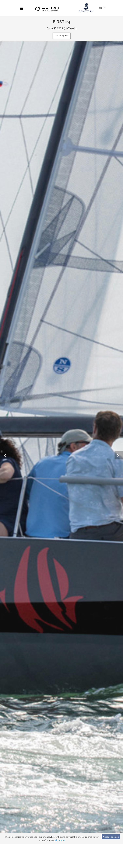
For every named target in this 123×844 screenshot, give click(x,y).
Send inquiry (61, 35)
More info (60, 840)
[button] (4, 455)
